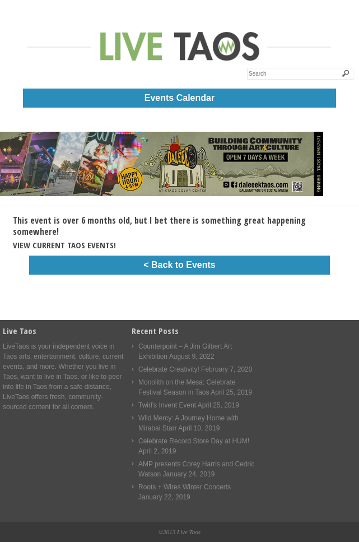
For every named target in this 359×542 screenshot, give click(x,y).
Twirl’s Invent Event (167, 405)
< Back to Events (179, 265)
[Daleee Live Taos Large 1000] (161, 194)
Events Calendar (179, 98)
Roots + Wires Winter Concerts (184, 487)
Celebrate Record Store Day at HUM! (193, 441)
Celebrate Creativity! (168, 369)
